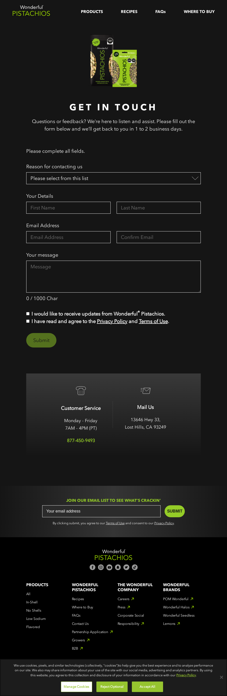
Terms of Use (153, 321)
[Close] (221, 677)
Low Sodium (36, 619)
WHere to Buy (199, 11)
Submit (41, 340)
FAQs (160, 11)
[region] (113, 677)
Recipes (129, 11)
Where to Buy (82, 607)
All (28, 594)
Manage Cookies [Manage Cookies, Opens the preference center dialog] (76, 687)
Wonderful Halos (176, 607)
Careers (124, 599)
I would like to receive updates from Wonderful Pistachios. (98, 313)
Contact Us (80, 624)
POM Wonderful (175, 599)
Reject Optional (112, 687)
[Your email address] (101, 511)
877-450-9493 (81, 440)
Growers (78, 640)
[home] (31, 11)
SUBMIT (174, 511)
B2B (75, 648)
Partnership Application (90, 632)
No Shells (33, 610)
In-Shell (32, 602)
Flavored (33, 627)
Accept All (147, 687)
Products (92, 11)
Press (121, 607)
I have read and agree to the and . (100, 321)
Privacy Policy (112, 321)
